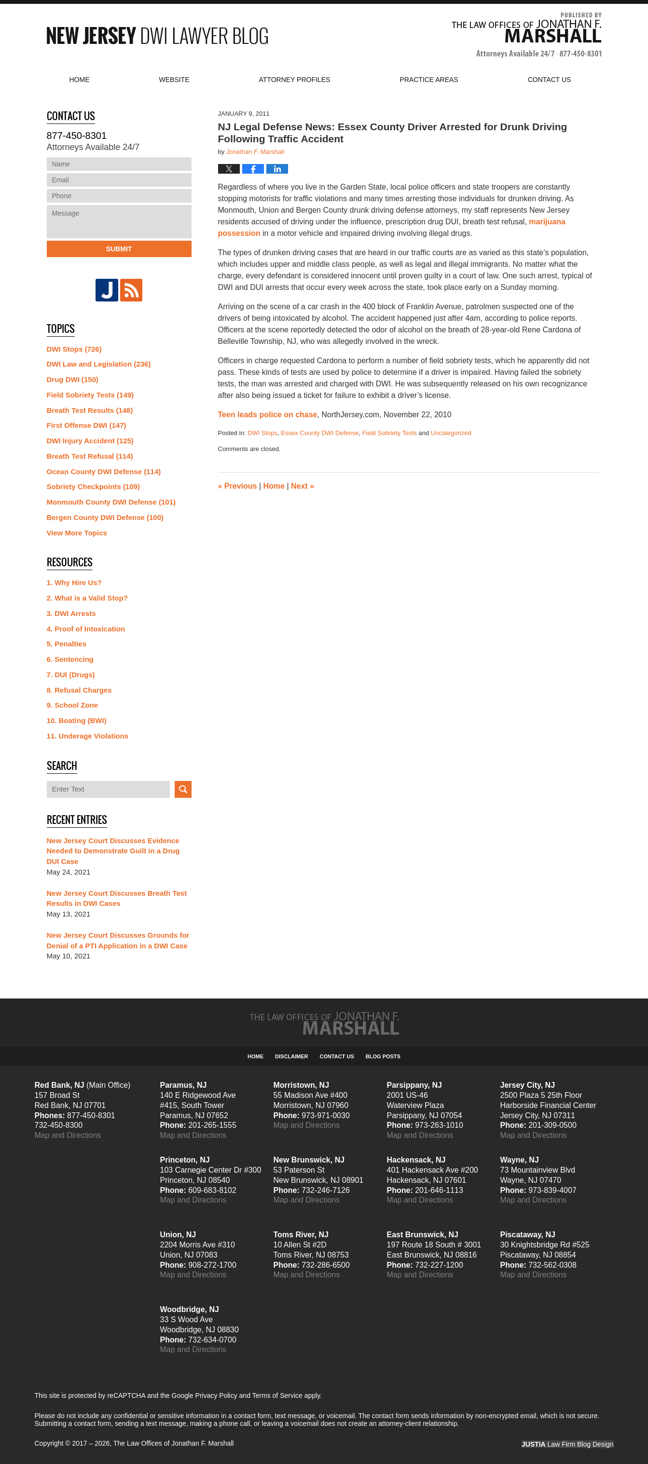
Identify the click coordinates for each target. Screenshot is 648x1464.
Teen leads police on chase (267, 414)
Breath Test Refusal (90, 456)
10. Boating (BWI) (77, 720)
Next (302, 486)
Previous (237, 486)
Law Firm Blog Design (568, 1444)
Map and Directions (68, 1135)
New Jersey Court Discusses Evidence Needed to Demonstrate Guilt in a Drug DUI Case (113, 851)
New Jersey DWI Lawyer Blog (157, 35)
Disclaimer (291, 1056)
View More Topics (77, 533)
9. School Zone (72, 705)
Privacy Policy (216, 1395)
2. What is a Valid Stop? (87, 598)
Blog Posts (383, 1056)
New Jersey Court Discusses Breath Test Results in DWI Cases (117, 898)
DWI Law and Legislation (99, 364)
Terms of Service (277, 1395)
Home (79, 79)
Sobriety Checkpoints (93, 486)
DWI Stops (262, 433)
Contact (549, 79)
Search (183, 789)
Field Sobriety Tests (389, 433)
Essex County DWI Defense (319, 433)
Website (174, 79)
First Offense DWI (86, 425)
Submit (119, 249)
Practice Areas (429, 79)
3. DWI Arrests (71, 613)
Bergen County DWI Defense (105, 517)
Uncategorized (451, 433)
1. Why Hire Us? (74, 582)
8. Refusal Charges (79, 690)
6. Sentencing (70, 659)
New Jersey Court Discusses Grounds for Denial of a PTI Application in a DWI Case (118, 940)
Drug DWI (73, 379)
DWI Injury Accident (90, 441)
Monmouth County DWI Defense (111, 502)
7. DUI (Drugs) (71, 674)
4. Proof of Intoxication (86, 629)
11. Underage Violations (88, 736)
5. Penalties (67, 644)
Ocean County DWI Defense (104, 471)
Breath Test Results (90, 410)
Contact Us (337, 1056)
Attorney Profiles (295, 79)
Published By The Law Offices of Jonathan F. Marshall (527, 35)
